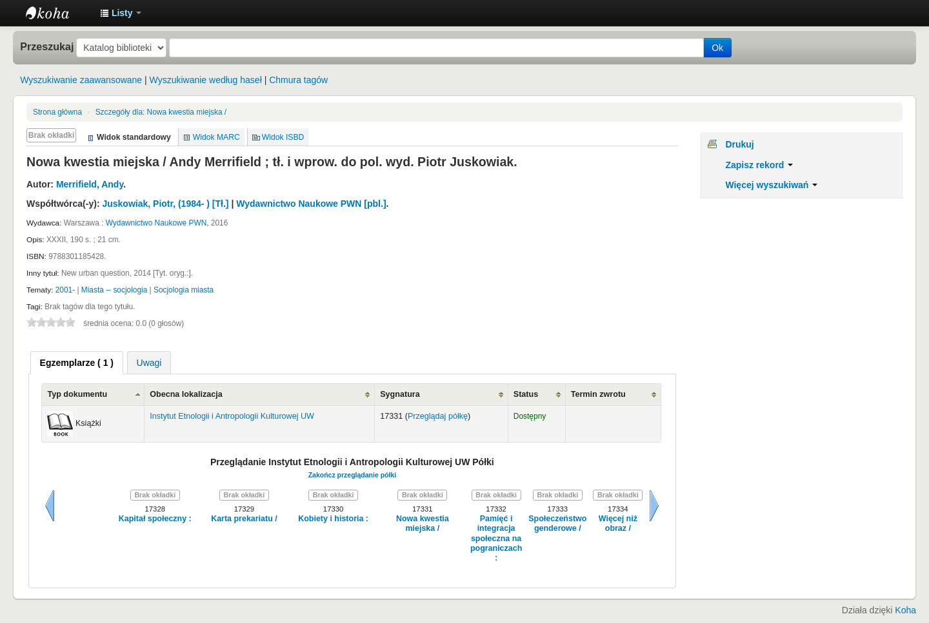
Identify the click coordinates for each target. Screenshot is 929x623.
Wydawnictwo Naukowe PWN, (157, 222)
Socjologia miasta (184, 289)
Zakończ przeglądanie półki (352, 475)
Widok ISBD (283, 137)
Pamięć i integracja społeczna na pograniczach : (496, 538)
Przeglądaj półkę (438, 416)
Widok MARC (216, 137)
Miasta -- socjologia (114, 289)
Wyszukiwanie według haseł (206, 80)
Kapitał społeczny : (155, 518)
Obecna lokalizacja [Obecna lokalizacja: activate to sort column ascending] (186, 394)
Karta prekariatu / (244, 518)
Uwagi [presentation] (149, 363)
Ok (717, 48)
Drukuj (739, 144)
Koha (905, 610)
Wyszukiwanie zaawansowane (81, 80)
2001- (65, 289)
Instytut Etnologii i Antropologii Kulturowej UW (58, 13)
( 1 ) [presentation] (77, 363)
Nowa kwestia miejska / (161, 112)
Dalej (654, 506)
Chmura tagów (298, 80)
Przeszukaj (47, 46)
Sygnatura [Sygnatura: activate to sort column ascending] (400, 394)
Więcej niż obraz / (618, 523)
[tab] (76, 362)
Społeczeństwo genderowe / (557, 523)
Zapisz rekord (759, 165)
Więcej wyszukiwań (771, 185)
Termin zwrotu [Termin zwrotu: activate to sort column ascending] (598, 394)
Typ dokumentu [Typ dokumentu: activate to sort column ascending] (77, 394)
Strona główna (57, 112)
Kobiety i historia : (333, 518)
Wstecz (50, 506)
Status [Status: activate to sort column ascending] (526, 394)
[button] (120, 13)
